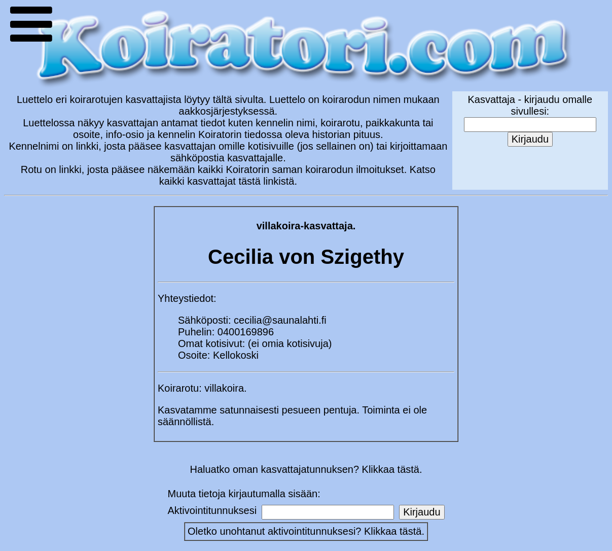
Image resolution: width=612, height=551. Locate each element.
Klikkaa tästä (392, 531)
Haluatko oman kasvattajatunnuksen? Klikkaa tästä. (306, 469)
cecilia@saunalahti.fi (280, 320)
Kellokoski (236, 355)
